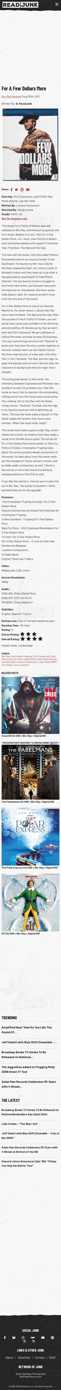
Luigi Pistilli (44, 661)
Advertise (24, 1357)
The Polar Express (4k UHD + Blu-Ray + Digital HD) (30, 867)
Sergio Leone (13, 664)
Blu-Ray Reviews (11, 96)
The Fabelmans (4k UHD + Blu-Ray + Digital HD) (28, 801)
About (9, 1357)
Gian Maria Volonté (47, 659)
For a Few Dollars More (24, 659)
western (25, 664)
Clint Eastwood (41, 656)
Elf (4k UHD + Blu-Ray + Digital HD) (21, 933)
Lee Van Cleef (8, 661)
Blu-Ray (6, 656)
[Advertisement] (30, 50)
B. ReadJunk (24, 103)
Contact (40, 1357)
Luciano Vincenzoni (26, 661)
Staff (52, 1357)
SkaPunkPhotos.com (30, 1376)
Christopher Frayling (21, 656)
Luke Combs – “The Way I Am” (20, 1123)
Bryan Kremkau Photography (31, 1373)
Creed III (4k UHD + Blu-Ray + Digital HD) (24, 735)
